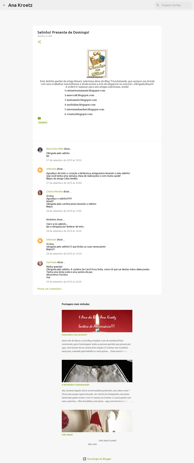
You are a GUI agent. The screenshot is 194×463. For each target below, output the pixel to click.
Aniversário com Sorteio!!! (74, 335)
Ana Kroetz (20, 5)
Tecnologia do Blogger (97, 459)
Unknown (51, 168)
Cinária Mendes (54, 191)
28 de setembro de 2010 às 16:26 (63, 231)
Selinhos (43, 123)
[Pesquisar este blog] (176, 5)
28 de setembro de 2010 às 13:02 (63, 211)
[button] (39, 42)
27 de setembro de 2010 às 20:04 (63, 183)
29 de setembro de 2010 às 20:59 (63, 281)
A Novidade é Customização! (76, 385)
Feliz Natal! (67, 435)
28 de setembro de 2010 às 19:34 (63, 253)
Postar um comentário (49, 288)
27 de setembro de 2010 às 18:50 (63, 160)
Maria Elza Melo (54, 148)
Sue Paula (51, 262)
